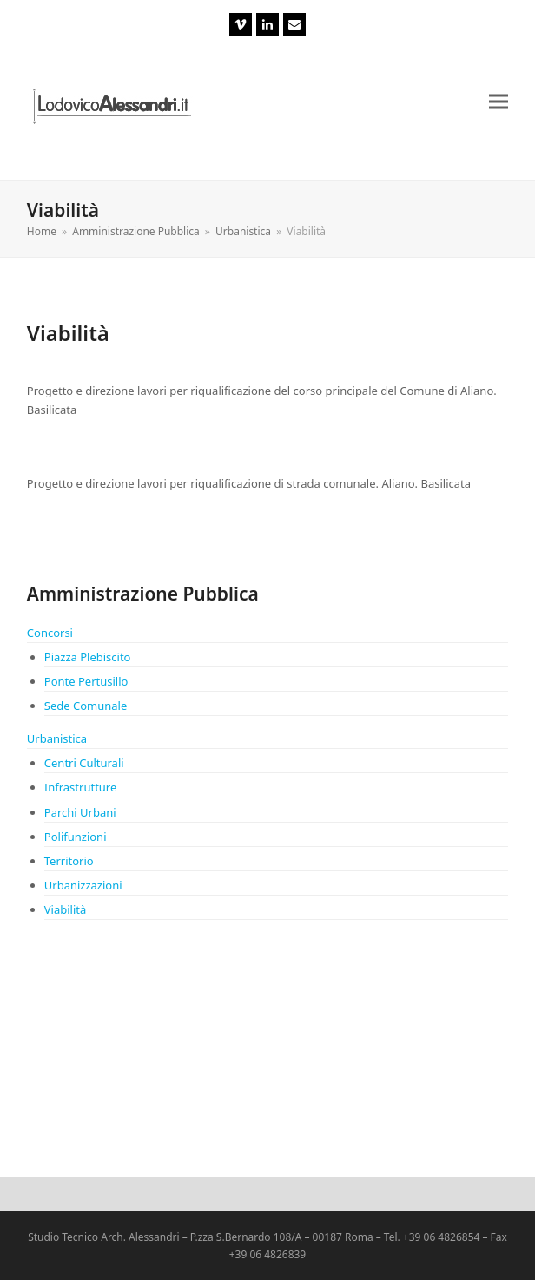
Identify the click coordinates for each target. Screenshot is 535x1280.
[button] (498, 102)
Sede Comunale (85, 705)
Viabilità (65, 909)
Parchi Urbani (80, 812)
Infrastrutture (80, 787)
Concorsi (50, 632)
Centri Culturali (84, 763)
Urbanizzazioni (83, 885)
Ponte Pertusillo (86, 681)
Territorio (69, 861)
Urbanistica (57, 738)
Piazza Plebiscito (87, 657)
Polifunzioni (75, 836)
